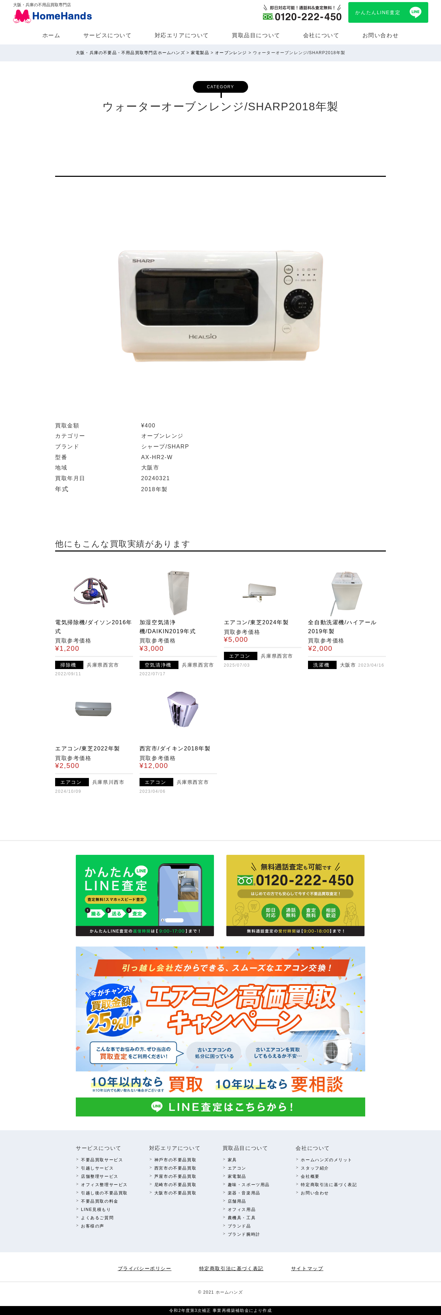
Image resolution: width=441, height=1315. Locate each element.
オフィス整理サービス (104, 1184)
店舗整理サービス (100, 1176)
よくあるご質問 (97, 1217)
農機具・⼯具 (242, 1217)
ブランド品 (239, 1226)
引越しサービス (97, 1168)
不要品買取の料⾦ (100, 1201)
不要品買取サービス (102, 1159)
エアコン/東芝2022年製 (87, 748)
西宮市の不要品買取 (175, 1168)
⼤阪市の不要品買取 (175, 1193)
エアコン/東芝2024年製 (256, 622)
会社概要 (310, 1176)
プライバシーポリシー (145, 1268)
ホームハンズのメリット (326, 1159)
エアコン (237, 1168)
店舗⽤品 (237, 1201)
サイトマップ (307, 1268)
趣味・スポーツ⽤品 (249, 1184)
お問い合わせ (380, 35)
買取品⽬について (256, 35)
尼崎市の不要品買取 (175, 1184)
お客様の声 (92, 1226)
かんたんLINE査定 (377, 12)
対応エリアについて (182, 35)
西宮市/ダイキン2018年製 (175, 748)
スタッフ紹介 (315, 1168)
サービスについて (107, 35)
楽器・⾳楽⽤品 (244, 1193)
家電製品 (237, 1176)
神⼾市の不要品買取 (175, 1159)
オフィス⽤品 (242, 1209)
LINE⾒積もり (96, 1209)
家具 (232, 1159)
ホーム (51, 35)
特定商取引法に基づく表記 (329, 1184)
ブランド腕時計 (244, 1234)
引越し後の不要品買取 (104, 1193)
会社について (321, 35)
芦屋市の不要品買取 (175, 1176)
